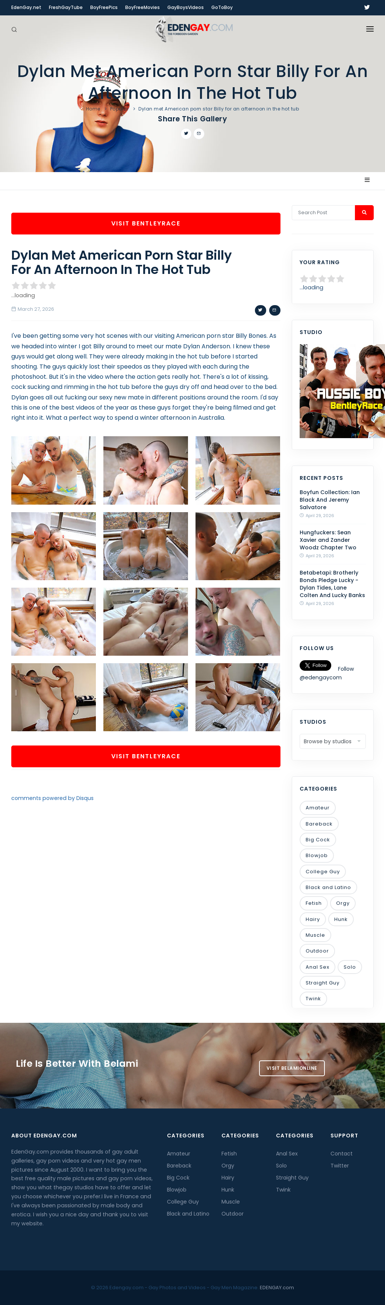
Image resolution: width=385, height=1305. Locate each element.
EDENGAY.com (277, 1287)
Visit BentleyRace (145, 223)
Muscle (315, 935)
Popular (119, 109)
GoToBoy (222, 7)
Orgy (343, 903)
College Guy (323, 871)
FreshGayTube (66, 7)
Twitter (339, 1165)
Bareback (319, 823)
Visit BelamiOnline (292, 1068)
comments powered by (52, 798)
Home (93, 109)
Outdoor (317, 950)
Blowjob (317, 855)
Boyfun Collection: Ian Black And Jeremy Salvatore (330, 499)
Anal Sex (317, 967)
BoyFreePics (104, 7)
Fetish (314, 903)
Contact (341, 1153)
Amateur (318, 807)
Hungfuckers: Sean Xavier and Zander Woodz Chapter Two (328, 540)
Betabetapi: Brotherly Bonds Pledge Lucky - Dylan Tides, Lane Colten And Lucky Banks (332, 584)
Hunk (341, 919)
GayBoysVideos (185, 7)
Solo (350, 967)
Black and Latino (328, 887)
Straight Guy (323, 982)
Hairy (313, 919)
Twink (313, 998)
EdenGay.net (26, 7)
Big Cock (318, 839)
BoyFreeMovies (142, 7)
